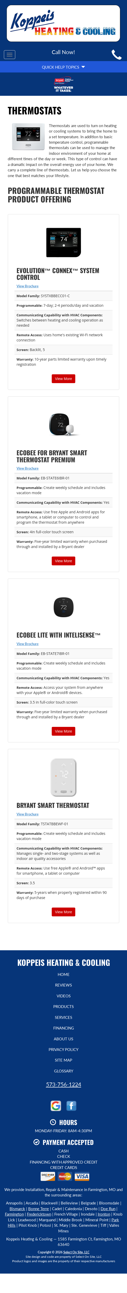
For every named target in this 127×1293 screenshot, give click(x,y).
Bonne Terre (38, 1208)
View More (63, 379)
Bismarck (17, 1208)
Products (63, 1006)
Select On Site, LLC (76, 1252)
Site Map (63, 1060)
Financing (63, 1028)
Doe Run (108, 1208)
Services (63, 1017)
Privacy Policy (63, 1049)
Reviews (63, 985)
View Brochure (28, 286)
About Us (63, 1038)
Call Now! (63, 52)
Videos (64, 996)
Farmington (14, 1214)
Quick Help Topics (63, 67)
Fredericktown (39, 1214)
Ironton (104, 1214)
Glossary (63, 1071)
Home (64, 974)
